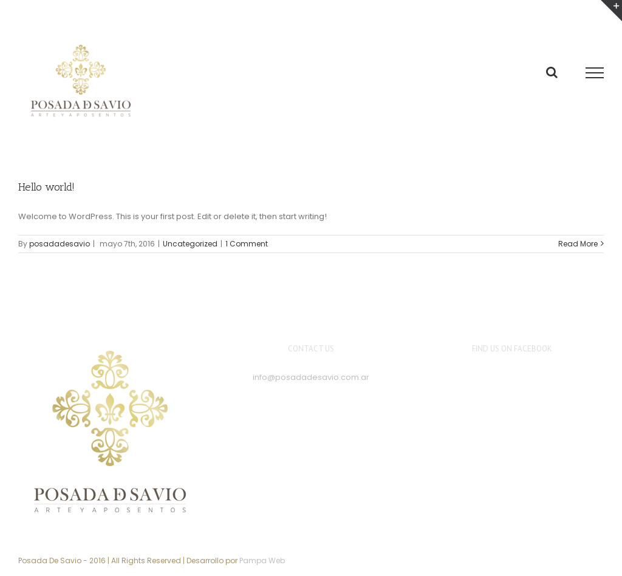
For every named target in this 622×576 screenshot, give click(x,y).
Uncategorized (190, 244)
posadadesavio (59, 244)
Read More (578, 244)
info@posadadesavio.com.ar (311, 377)
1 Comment (246, 244)
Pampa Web (262, 560)
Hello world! (46, 187)
